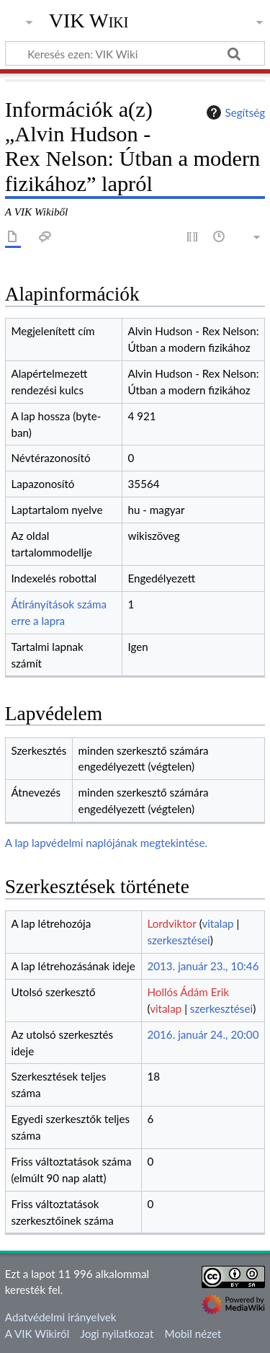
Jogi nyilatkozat (117, 1333)
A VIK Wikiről (37, 1333)
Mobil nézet (193, 1333)
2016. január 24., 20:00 (202, 1034)
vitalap (217, 923)
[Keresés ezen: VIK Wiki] (135, 53)
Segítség (234, 112)
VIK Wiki (89, 21)
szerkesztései (178, 939)
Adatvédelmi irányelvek (61, 1316)
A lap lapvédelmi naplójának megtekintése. (106, 842)
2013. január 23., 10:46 (202, 965)
